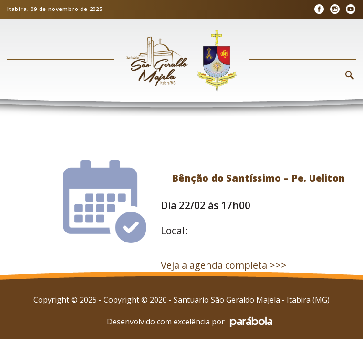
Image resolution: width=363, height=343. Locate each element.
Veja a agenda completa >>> (224, 265)
